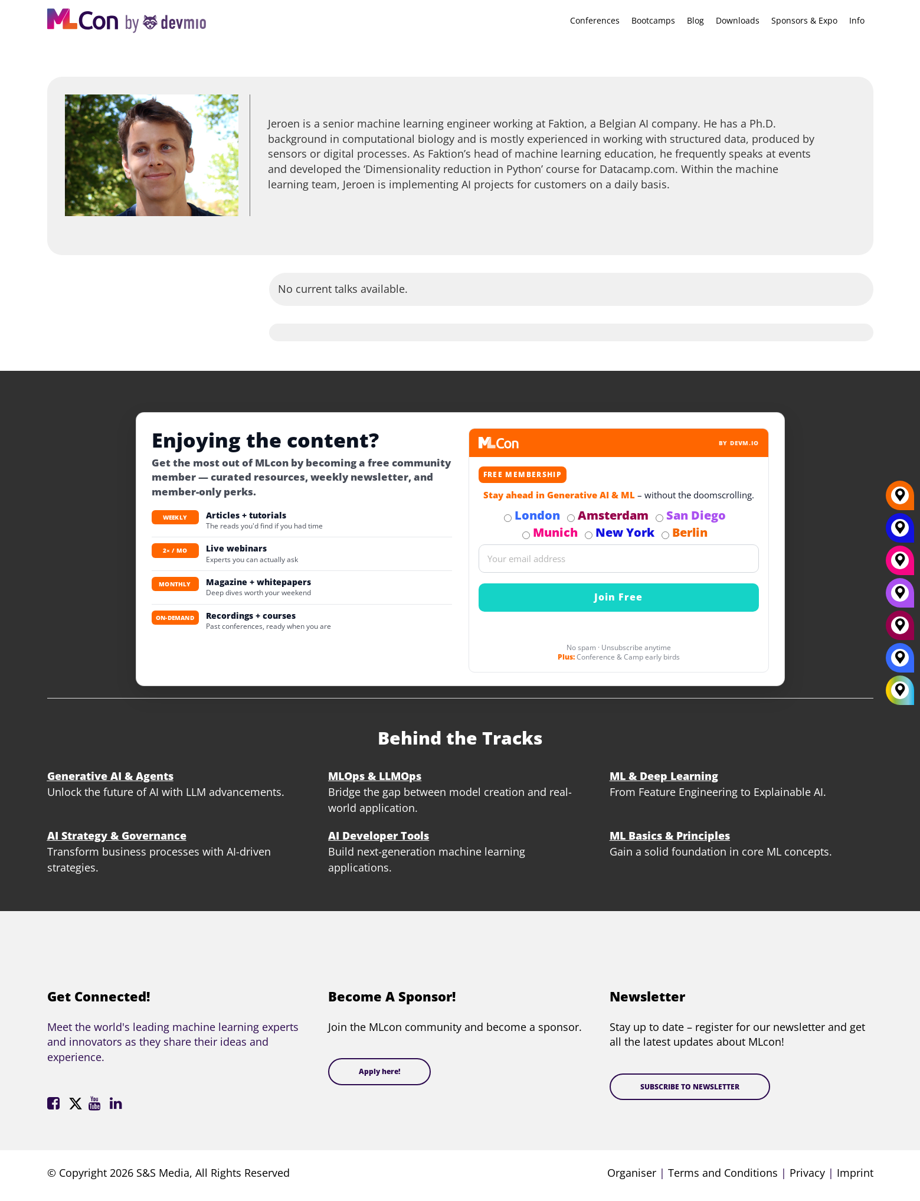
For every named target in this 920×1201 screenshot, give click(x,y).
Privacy (807, 1173)
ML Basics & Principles (670, 835)
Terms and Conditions (723, 1173)
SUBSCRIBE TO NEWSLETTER (689, 1087)
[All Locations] (900, 689)
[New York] (900, 532)
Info (857, 20)
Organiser (631, 1173)
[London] (900, 662)
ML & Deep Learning (664, 776)
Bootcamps (653, 20)
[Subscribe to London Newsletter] (508, 518)
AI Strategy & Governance (116, 835)
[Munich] (900, 564)
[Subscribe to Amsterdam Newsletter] (571, 518)
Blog (695, 20)
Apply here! (379, 1071)
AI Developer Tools (378, 835)
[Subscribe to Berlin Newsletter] (665, 535)
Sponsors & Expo (804, 20)
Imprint (855, 1173)
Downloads (737, 20)
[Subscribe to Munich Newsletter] (526, 535)
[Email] (619, 558)
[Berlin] (900, 499)
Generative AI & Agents (110, 776)
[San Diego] (900, 597)
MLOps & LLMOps (374, 776)
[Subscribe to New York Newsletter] (588, 535)
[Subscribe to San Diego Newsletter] (659, 518)
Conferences (595, 20)
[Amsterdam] (900, 629)
